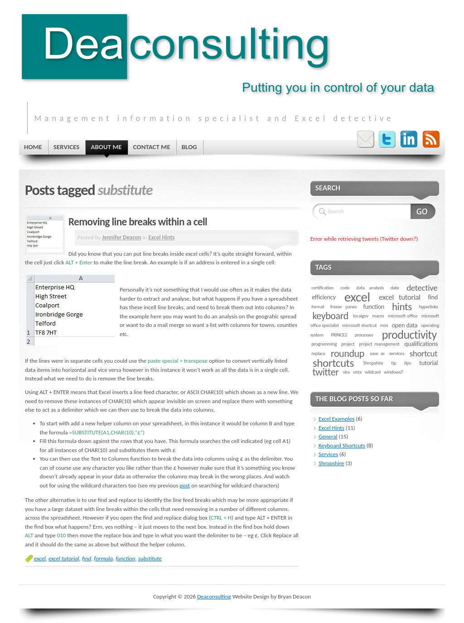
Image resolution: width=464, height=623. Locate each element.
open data (405, 325)
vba (346, 372)
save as (377, 353)
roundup (347, 353)
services (396, 353)
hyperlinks (428, 307)
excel (40, 558)
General (328, 436)
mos (384, 325)
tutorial (428, 363)
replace (318, 353)
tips (407, 363)
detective (421, 287)
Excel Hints (161, 237)
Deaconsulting (214, 596)
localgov (360, 316)
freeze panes (343, 307)
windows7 (393, 372)
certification (322, 288)
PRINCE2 (339, 335)
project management (379, 344)
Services (328, 454)
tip (393, 363)
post (184, 485)
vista (357, 372)
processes (364, 335)
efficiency (324, 297)
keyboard (330, 316)
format (317, 307)
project (347, 344)
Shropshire (373, 363)
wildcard (373, 372)
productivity (409, 334)
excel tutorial (63, 558)
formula (103, 558)
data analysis (370, 288)
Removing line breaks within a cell (137, 221)
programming (324, 344)
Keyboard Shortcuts (342, 445)
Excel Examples (336, 418)
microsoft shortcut (359, 325)
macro (378, 316)
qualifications (421, 344)
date (395, 288)
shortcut (423, 353)
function (125, 558)
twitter (325, 372)
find (86, 558)
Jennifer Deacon (121, 237)
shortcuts (333, 363)
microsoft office (403, 316)
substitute (150, 558)
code (344, 288)
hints (402, 306)
